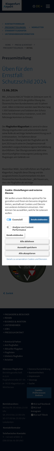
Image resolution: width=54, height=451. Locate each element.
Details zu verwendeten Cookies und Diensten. (27, 259)
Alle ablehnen (27, 241)
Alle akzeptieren (27, 253)
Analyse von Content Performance (22, 228)
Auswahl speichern (27, 247)
